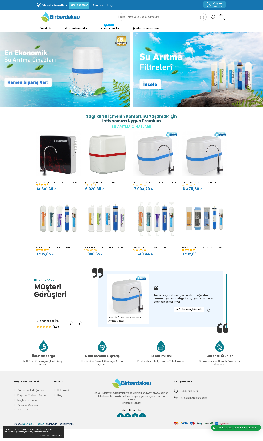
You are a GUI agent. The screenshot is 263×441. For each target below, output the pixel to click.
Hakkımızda (63, 390)
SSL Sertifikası (65, 405)
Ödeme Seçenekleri (28, 410)
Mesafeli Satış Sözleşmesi (32, 415)
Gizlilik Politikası (42, 435)
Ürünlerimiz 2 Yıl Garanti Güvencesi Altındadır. (219, 362)
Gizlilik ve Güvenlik (27, 405)
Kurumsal (98, 5)
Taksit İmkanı (161, 356)
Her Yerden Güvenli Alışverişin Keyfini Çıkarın (102, 362)
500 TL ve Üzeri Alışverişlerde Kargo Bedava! (43, 362)
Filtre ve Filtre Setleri (76, 28)
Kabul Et (57, 436)
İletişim (111, 5)
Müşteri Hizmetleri (27, 400)
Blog (59, 395)
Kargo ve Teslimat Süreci (31, 395)
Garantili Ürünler (219, 356)
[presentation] (70, 323)
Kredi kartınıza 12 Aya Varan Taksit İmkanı (160, 361)
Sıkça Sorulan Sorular (69, 400)
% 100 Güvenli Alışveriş (102, 356)
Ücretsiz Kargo (43, 356)
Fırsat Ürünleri (110, 27)
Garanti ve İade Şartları (30, 390)
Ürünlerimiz (44, 28)
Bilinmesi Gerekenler (146, 28)
